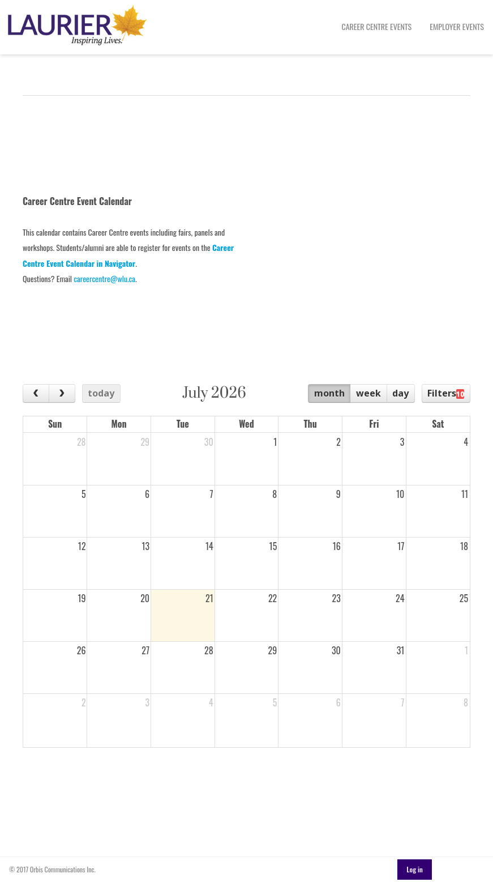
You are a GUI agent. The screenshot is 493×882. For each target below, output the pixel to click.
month (329, 393)
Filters (445, 393)
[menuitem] (377, 27)
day (400, 393)
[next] (62, 393)
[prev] (36, 393)
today (101, 393)
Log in (414, 869)
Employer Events (457, 26)
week (368, 393)
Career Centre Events (377, 26)
